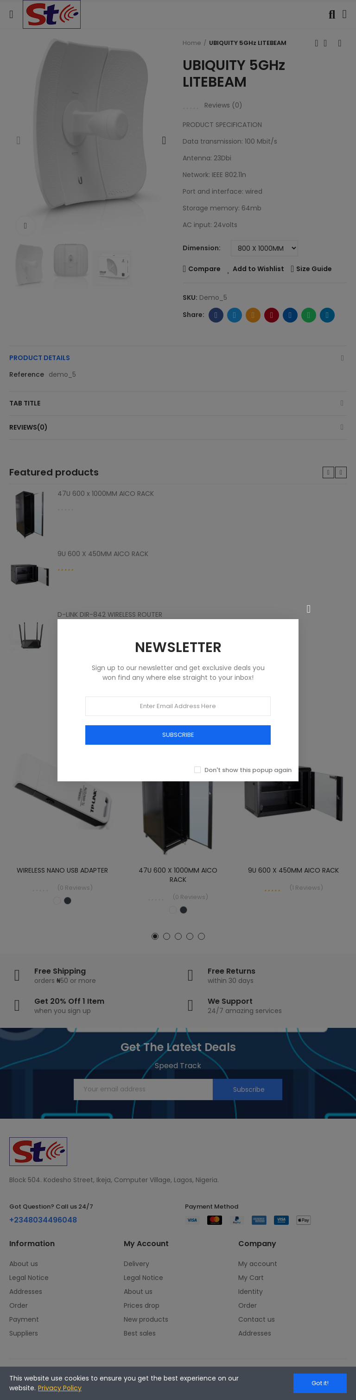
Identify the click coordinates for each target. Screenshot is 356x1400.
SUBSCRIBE (178, 734)
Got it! (320, 1383)
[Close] (309, 609)
